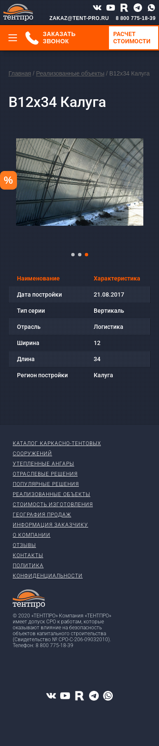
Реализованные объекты (70, 73)
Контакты (28, 555)
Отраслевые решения (45, 474)
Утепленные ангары (43, 464)
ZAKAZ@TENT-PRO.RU (79, 18)
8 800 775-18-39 (136, 18)
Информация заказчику (50, 525)
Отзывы (24, 545)
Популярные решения (46, 484)
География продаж (42, 515)
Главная (19, 73)
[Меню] (12, 37)
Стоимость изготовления (53, 505)
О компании (31, 535)
